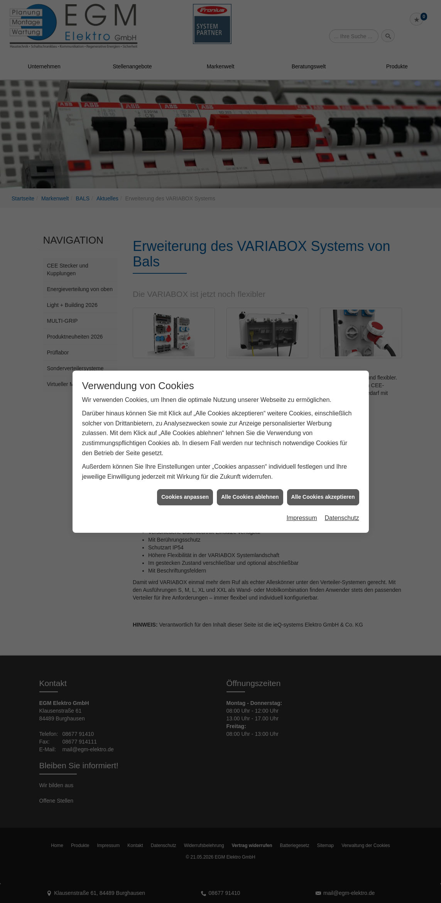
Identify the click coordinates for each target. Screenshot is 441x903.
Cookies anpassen (185, 458)
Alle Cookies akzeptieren (323, 458)
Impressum (301, 478)
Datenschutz (342, 478)
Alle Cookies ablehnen (250, 458)
